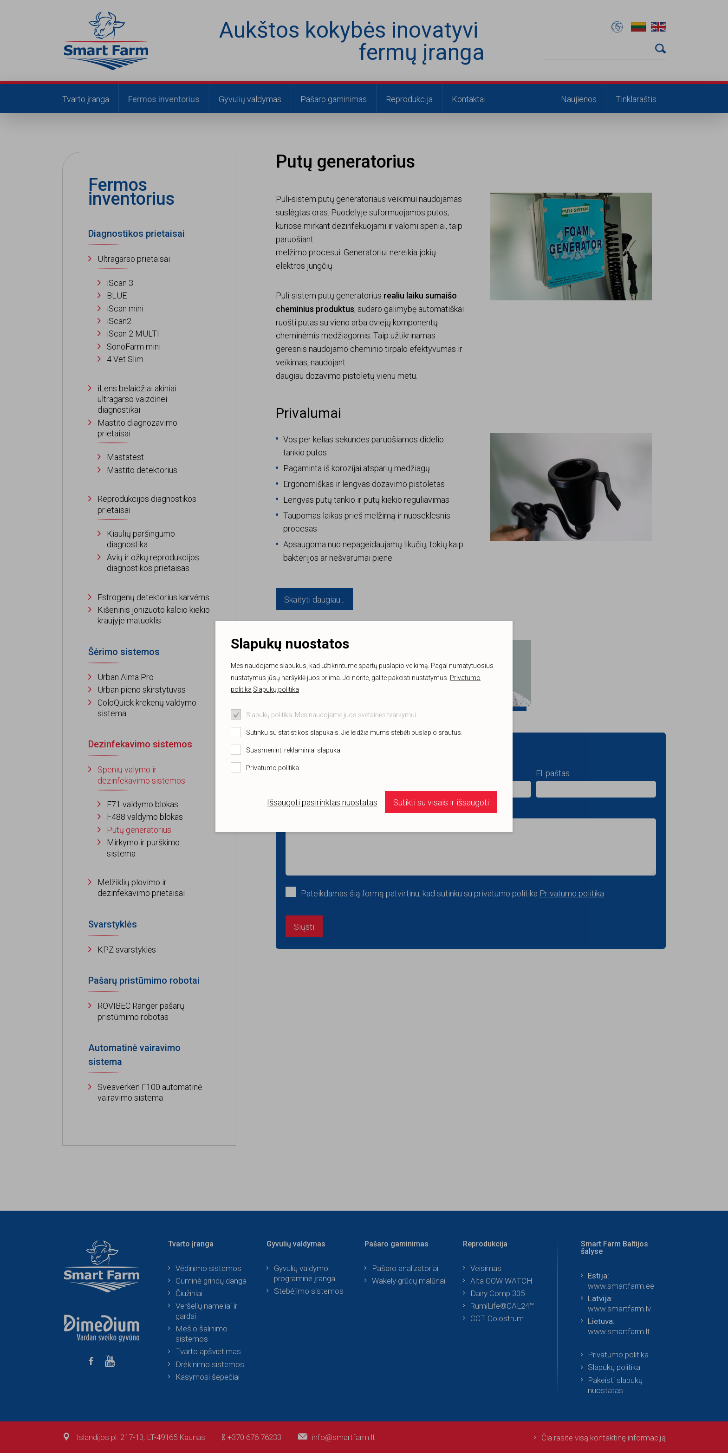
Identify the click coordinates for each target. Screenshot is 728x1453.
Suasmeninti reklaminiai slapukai (294, 750)
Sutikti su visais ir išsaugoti (441, 802)
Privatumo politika (272, 768)
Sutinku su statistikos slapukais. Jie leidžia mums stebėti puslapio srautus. (354, 732)
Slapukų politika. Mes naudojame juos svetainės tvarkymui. (331, 715)
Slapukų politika (276, 689)
